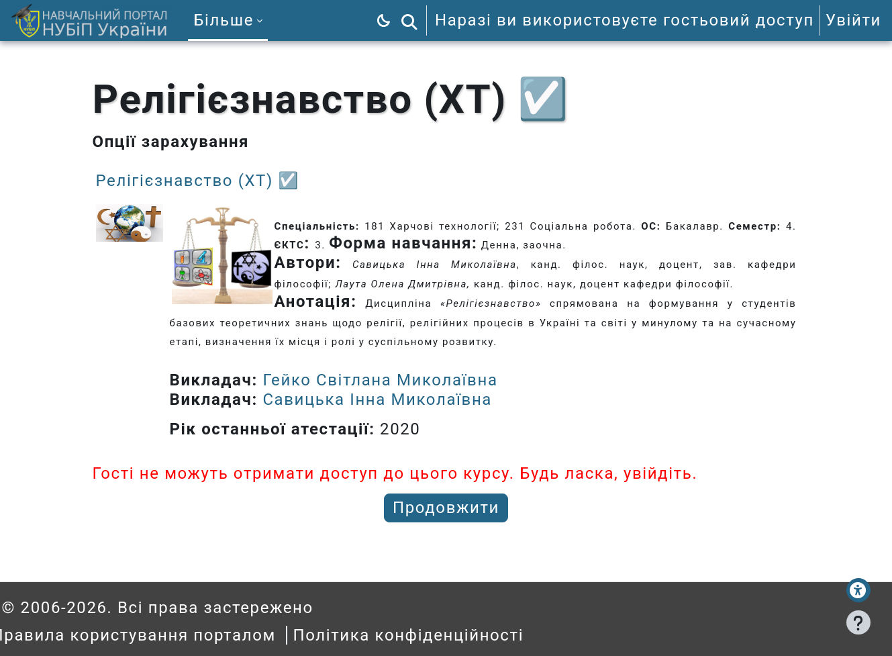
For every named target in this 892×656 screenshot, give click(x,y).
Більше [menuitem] (223, 20)
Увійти (853, 20)
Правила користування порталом (153, 635)
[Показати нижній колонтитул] (858, 622)
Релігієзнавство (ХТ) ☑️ (198, 180)
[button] (409, 20)
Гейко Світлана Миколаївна (379, 380)
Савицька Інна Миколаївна (377, 399)
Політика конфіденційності (427, 635)
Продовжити (446, 507)
